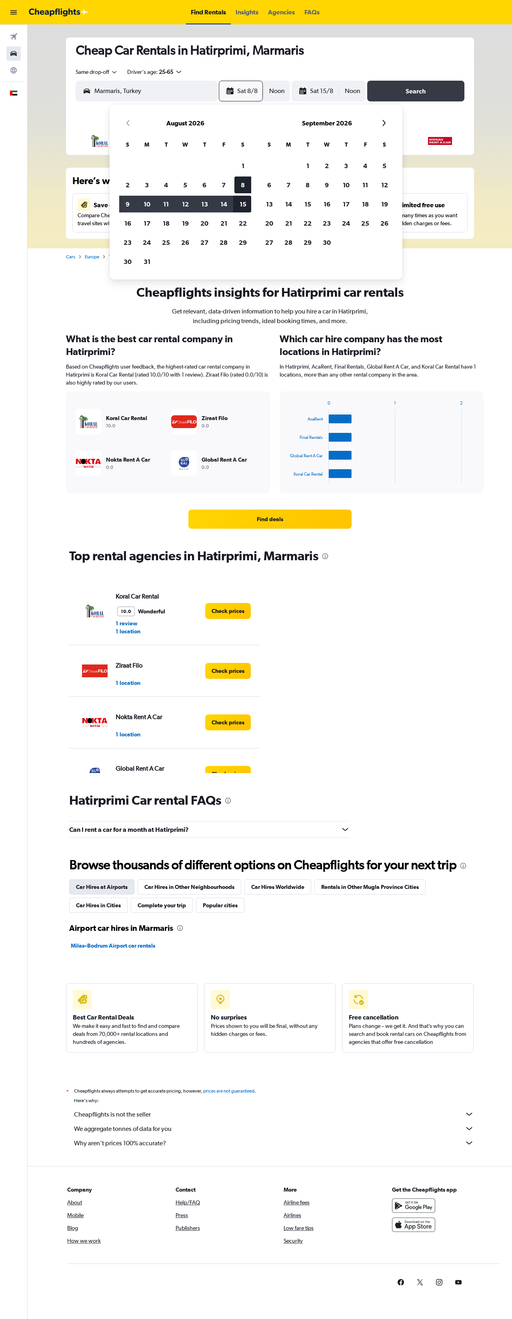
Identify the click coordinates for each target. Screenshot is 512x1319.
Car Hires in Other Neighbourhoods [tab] (189, 887)
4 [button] (166, 184)
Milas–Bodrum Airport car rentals (113, 945)
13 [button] (204, 204)
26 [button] (185, 242)
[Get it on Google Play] (413, 1214)
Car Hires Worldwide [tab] (277, 887)
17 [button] (147, 223)
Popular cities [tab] (220, 905)
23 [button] (128, 242)
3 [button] (147, 184)
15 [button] (243, 204)
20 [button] (204, 223)
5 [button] (185, 184)
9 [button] (128, 204)
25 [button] (166, 242)
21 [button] (223, 223)
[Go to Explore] (13, 70)
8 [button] (243, 184)
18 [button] (166, 223)
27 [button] (204, 242)
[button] (13, 12)
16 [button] (127, 223)
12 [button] (185, 204)
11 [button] (166, 204)
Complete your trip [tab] (162, 905)
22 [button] (243, 223)
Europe (92, 257)
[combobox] (97, 72)
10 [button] (147, 204)
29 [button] (243, 242)
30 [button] (128, 261)
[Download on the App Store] (413, 1233)
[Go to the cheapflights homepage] (58, 12)
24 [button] (147, 242)
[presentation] (325, 556)
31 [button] (147, 261)
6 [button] (204, 184)
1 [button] (243, 165)
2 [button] (128, 184)
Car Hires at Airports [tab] (102, 887)
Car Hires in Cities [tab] (98, 905)
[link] (270, 519)
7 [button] (224, 184)
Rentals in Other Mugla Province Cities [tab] (370, 887)
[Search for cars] (13, 53)
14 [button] (223, 204)
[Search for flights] (13, 37)
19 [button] (185, 223)
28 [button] (224, 242)
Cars (70, 257)
